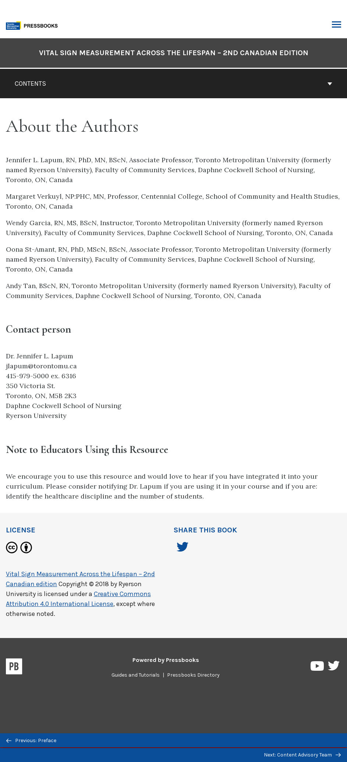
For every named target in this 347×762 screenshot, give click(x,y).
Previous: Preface (31, 740)
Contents (173, 83)
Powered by (165, 659)
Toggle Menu (336, 25)
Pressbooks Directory (193, 675)
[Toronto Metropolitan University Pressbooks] (34, 24)
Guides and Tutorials (135, 675)
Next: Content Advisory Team (302, 755)
